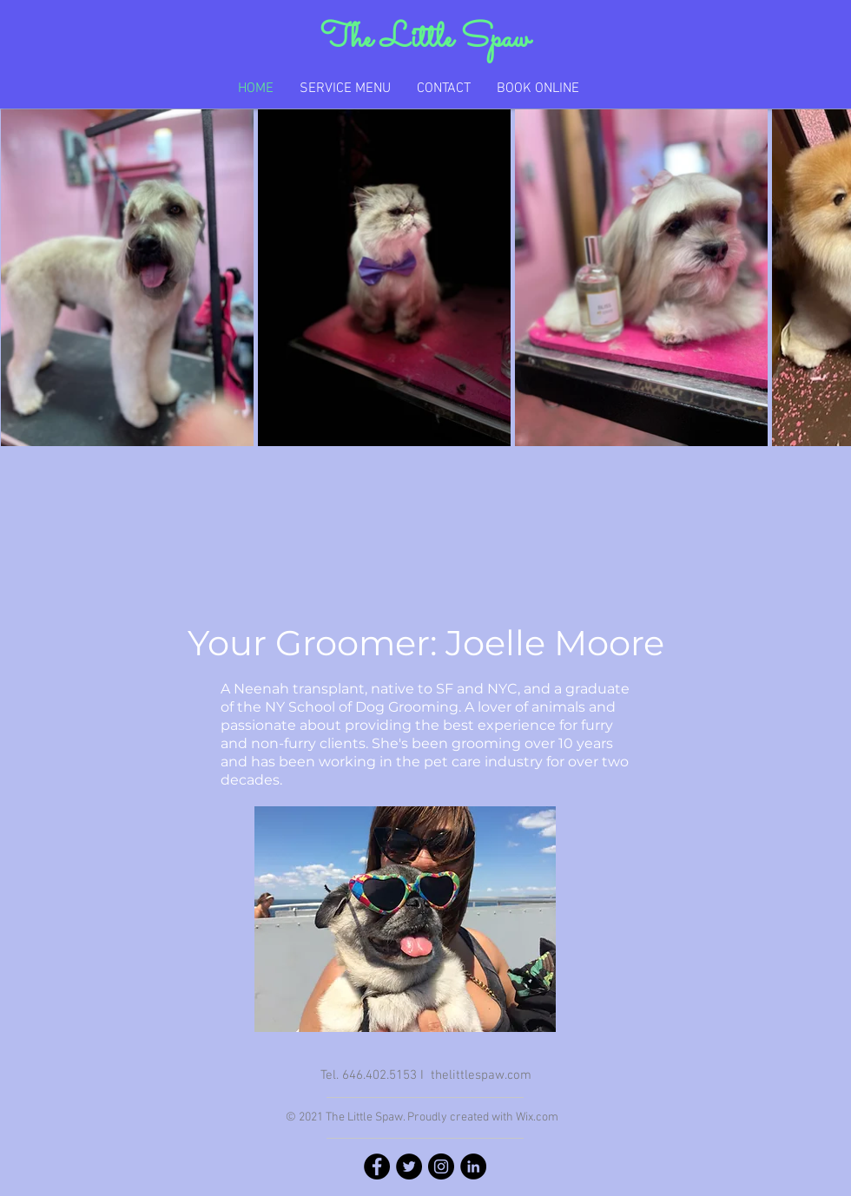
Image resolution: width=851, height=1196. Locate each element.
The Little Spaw (425, 39)
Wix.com (537, 1117)
